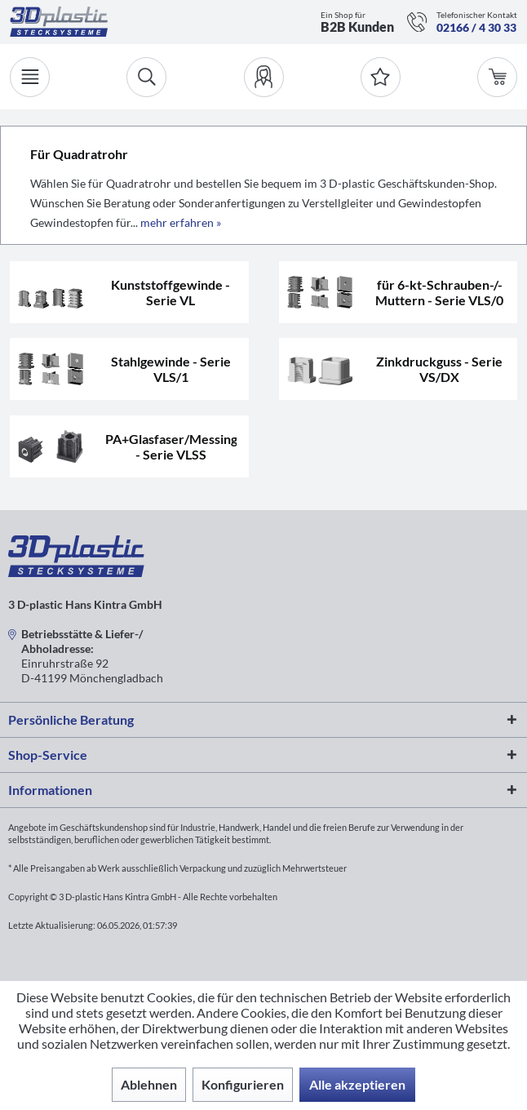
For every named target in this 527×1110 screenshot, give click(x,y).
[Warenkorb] (497, 77)
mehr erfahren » (180, 222)
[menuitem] (264, 77)
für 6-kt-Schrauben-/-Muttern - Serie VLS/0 (439, 292)
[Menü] (30, 77)
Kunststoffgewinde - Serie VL (170, 292)
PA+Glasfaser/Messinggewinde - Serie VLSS (170, 446)
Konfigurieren (243, 1084)
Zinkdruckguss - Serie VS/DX (439, 368)
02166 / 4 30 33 (476, 27)
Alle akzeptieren (357, 1084)
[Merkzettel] (381, 77)
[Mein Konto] (264, 77)
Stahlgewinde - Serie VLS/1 (171, 368)
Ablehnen (149, 1084)
